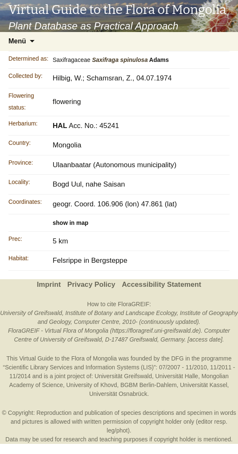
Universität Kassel (203, 385)
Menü (17, 41)
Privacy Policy (91, 284)
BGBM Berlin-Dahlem (148, 385)
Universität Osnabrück (118, 393)
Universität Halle (176, 376)
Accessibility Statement (161, 284)
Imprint (49, 284)
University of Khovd (91, 385)
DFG (177, 358)
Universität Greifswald (123, 376)
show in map (70, 222)
